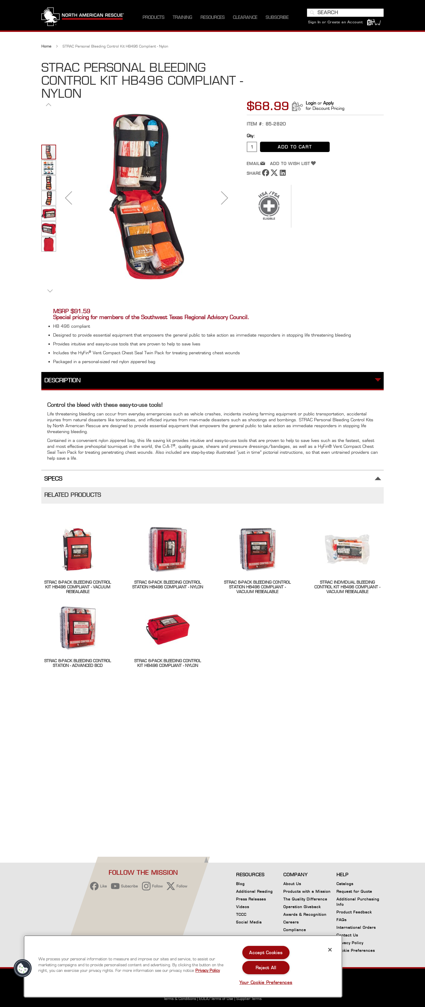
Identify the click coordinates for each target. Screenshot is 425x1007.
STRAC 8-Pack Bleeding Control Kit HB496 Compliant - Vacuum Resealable (77, 587)
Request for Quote (354, 891)
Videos (242, 907)
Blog (240, 884)
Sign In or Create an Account (335, 22)
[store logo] (82, 17)
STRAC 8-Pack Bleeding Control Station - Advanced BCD (77, 663)
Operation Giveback (302, 907)
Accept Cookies (265, 952)
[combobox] (345, 13)
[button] (48, 104)
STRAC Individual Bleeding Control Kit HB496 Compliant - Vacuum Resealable (347, 587)
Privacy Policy (349, 943)
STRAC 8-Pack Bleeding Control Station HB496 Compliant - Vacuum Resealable (257, 587)
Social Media (249, 922)
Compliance (294, 930)
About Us (292, 884)
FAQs (341, 920)
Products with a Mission (307, 891)
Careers (291, 922)
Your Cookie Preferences (265, 982)
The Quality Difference (305, 899)
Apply (328, 102)
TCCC (241, 914)
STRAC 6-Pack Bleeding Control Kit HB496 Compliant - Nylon (167, 663)
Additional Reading (254, 891)
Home (46, 46)
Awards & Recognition (304, 914)
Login (311, 102)
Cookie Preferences (355, 951)
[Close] (329, 949)
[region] (183, 966)
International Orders (356, 927)
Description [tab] (62, 380)
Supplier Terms (248, 998)
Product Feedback (354, 912)
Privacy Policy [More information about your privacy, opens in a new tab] (207, 970)
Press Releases (251, 899)
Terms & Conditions (180, 998)
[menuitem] (153, 17)
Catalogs (344, 884)
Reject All (266, 967)
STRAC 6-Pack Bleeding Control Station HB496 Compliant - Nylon (167, 584)
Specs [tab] (53, 478)
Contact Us (347, 935)
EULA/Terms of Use (216, 998)
